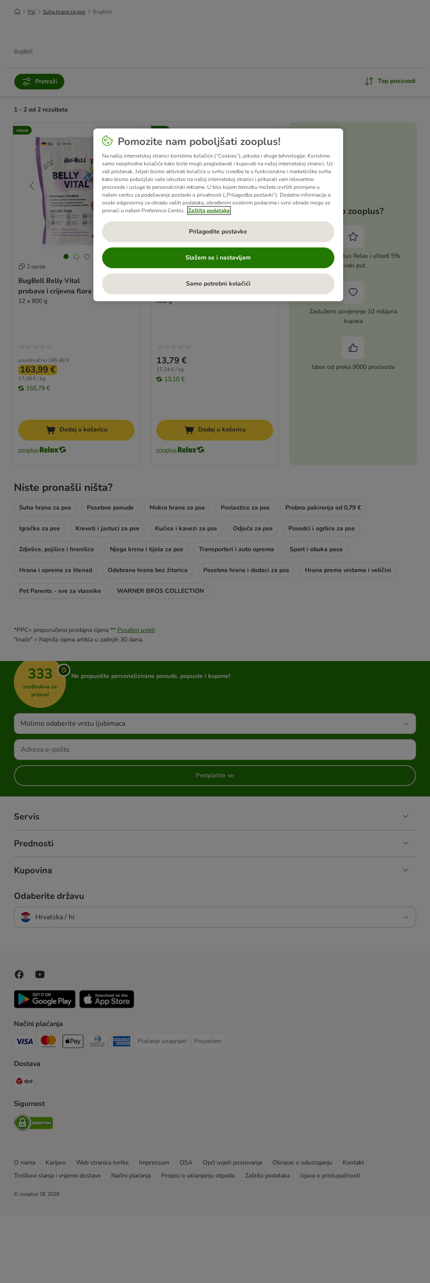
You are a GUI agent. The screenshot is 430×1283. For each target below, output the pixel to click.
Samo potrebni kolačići (218, 284)
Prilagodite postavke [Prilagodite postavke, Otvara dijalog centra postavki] (218, 231)
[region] (218, 214)
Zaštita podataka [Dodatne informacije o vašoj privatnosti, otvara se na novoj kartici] (209, 210)
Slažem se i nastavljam (218, 257)
